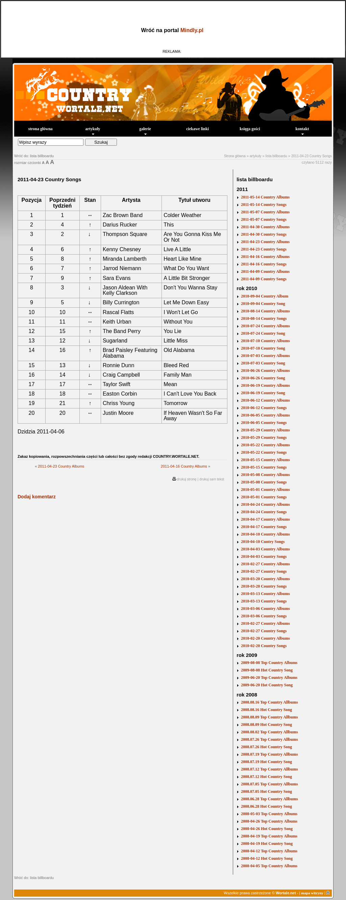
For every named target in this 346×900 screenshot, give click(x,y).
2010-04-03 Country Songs (264, 556)
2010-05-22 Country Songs (264, 452)
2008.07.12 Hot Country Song (266, 776)
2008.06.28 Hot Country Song (266, 806)
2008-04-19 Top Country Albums (269, 836)
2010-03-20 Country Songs (264, 586)
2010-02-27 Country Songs (264, 571)
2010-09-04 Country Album (264, 296)
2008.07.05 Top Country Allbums (269, 784)
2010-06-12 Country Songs (264, 407)
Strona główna (235, 156)
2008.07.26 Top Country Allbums (269, 739)
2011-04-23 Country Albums (61, 466)
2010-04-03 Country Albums (265, 549)
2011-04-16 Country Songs (264, 264)
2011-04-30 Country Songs (264, 234)
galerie (145, 130)
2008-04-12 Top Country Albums (269, 851)
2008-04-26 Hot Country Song (267, 828)
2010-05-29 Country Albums (265, 430)
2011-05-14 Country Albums (265, 197)
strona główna (40, 128)
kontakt (302, 130)
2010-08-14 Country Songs (264, 318)
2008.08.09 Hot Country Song (266, 724)
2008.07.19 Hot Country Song (266, 761)
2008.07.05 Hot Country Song (266, 791)
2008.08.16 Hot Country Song (266, 709)
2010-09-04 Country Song (263, 303)
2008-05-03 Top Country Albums (269, 813)
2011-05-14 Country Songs (264, 204)
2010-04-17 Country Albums (265, 519)
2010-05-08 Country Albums (265, 474)
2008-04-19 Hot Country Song (267, 843)
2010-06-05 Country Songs (264, 422)
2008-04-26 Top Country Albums (269, 821)
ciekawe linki (197, 128)
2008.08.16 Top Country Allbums (269, 702)
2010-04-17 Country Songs (264, 526)
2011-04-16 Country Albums (184, 466)
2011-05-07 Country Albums (265, 212)
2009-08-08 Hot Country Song (267, 670)
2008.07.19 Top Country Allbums (269, 754)
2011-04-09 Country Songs (264, 279)
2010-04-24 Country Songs (264, 512)
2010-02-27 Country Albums (265, 564)
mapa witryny (312, 893)
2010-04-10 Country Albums (265, 534)
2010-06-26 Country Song (263, 378)
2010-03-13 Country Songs (264, 601)
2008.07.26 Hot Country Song (266, 746)
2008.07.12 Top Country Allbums (269, 769)
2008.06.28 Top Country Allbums (269, 799)
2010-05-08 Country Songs (264, 482)
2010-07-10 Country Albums (265, 340)
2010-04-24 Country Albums (265, 504)
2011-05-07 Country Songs (264, 219)
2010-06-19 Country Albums (265, 385)
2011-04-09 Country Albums (265, 271)
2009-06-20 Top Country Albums (269, 677)
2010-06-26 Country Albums (265, 370)
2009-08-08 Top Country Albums (269, 662)
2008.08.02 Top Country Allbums (269, 732)
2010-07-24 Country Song (263, 333)
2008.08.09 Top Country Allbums (269, 717)
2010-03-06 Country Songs (264, 616)
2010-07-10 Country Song (263, 348)
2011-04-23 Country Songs (311, 156)
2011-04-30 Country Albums (265, 226)
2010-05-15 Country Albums (265, 459)
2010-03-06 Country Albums (265, 608)
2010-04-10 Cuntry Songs (263, 541)
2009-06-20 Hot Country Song (267, 685)
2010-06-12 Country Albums (265, 400)
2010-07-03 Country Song (263, 363)
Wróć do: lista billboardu (34, 156)
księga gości (250, 128)
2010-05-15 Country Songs (264, 467)
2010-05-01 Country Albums (265, 489)
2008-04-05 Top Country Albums (269, 865)
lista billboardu (276, 156)
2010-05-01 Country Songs (264, 497)
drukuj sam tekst (211, 479)
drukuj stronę (187, 479)
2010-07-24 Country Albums (265, 326)
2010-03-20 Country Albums (265, 578)
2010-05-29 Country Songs (264, 437)
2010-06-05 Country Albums (265, 415)
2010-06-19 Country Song (263, 392)
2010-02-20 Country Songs (264, 645)
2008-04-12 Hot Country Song (267, 858)
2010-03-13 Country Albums (265, 593)
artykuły (92, 130)
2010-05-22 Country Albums (265, 445)
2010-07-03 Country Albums (265, 355)
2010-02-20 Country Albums (265, 638)
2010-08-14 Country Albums (265, 311)
